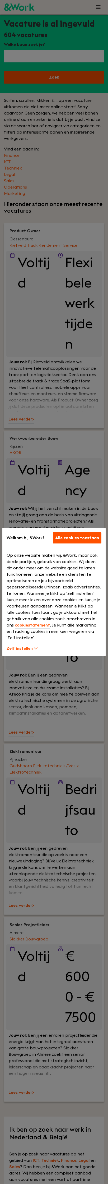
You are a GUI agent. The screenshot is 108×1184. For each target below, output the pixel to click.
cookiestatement (32, 625)
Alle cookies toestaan (77, 538)
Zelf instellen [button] (22, 648)
